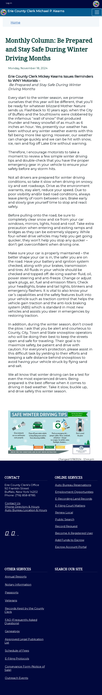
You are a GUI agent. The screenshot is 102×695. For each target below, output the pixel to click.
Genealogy (12, 631)
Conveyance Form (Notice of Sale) (25, 668)
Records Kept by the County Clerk (24, 610)
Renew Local (64, 512)
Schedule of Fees (17, 650)
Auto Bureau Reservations (73, 485)
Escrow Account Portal (71, 547)
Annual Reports (15, 576)
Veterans (11, 600)
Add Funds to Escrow (69, 540)
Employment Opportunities (74, 492)
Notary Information (18, 584)
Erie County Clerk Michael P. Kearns (32, 12)
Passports (11, 592)
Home (15, 22)
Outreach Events (16, 678)
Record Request (66, 526)
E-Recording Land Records (73, 498)
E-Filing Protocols (17, 658)
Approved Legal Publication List (24, 640)
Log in (9, 3)
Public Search (64, 519)
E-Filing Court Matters (70, 505)
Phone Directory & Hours (22, 506)
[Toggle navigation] (97, 12)
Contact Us (12, 503)
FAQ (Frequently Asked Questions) (21, 621)
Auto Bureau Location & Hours (26, 510)
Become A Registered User (74, 533)
